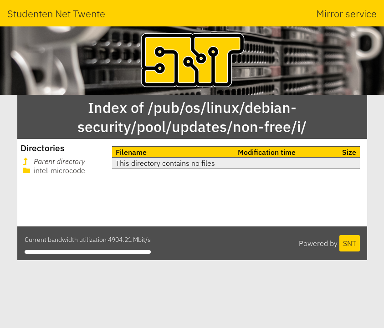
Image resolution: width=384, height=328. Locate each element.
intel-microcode (53, 170)
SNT (349, 243)
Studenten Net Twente (56, 13)
